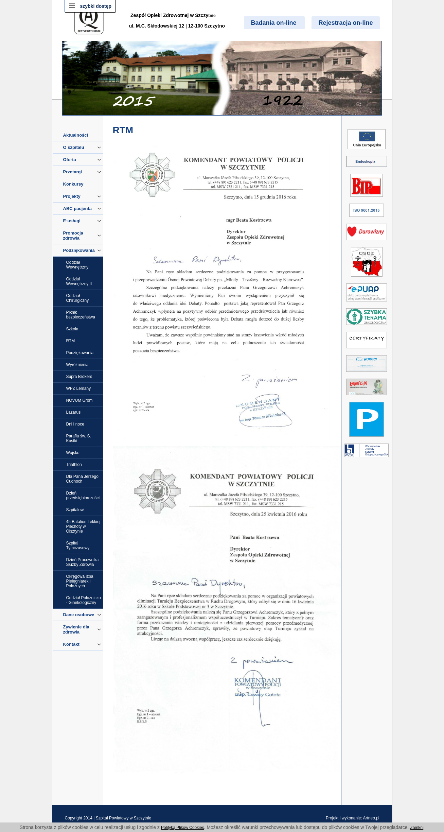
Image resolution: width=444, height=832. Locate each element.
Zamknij (417, 827)
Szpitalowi (75, 509)
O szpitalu (82, 147)
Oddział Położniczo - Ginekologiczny (83, 600)
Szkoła (72, 329)
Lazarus (73, 412)
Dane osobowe (82, 614)
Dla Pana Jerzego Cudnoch (82, 479)
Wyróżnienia (77, 364)
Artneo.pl (371, 818)
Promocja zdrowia (82, 235)
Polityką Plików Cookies (182, 827)
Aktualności (75, 135)
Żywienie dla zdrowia (82, 629)
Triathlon (74, 464)
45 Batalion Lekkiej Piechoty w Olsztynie (83, 526)
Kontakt (82, 644)
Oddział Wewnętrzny (77, 265)
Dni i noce (75, 424)
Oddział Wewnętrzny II (79, 281)
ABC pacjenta (82, 208)
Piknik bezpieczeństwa (80, 314)
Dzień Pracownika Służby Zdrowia (82, 562)
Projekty (82, 196)
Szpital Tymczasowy (78, 545)
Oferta (82, 159)
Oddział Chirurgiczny (77, 298)
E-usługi (82, 220)
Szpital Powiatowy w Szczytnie (123, 818)
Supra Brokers (79, 376)
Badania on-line (274, 22)
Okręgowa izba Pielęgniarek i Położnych (79, 581)
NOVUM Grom (79, 400)
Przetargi (82, 171)
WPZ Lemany (78, 388)
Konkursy (73, 184)
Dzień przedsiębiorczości (83, 495)
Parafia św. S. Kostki (78, 438)
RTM (70, 341)
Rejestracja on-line (345, 22)
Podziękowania (82, 250)
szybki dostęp (96, 6)
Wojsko (72, 452)
